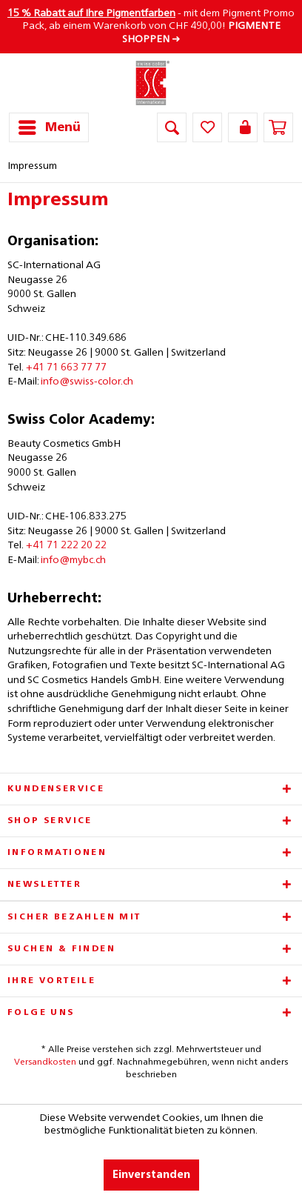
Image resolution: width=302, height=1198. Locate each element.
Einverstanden (151, 1175)
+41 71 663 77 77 (66, 367)
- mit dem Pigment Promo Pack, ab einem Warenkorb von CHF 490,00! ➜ (151, 26)
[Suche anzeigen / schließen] (172, 127)
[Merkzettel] (207, 127)
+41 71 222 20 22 (66, 545)
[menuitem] (49, 127)
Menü (50, 125)
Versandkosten (45, 1062)
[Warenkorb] (278, 127)
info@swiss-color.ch (87, 381)
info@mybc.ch (73, 560)
